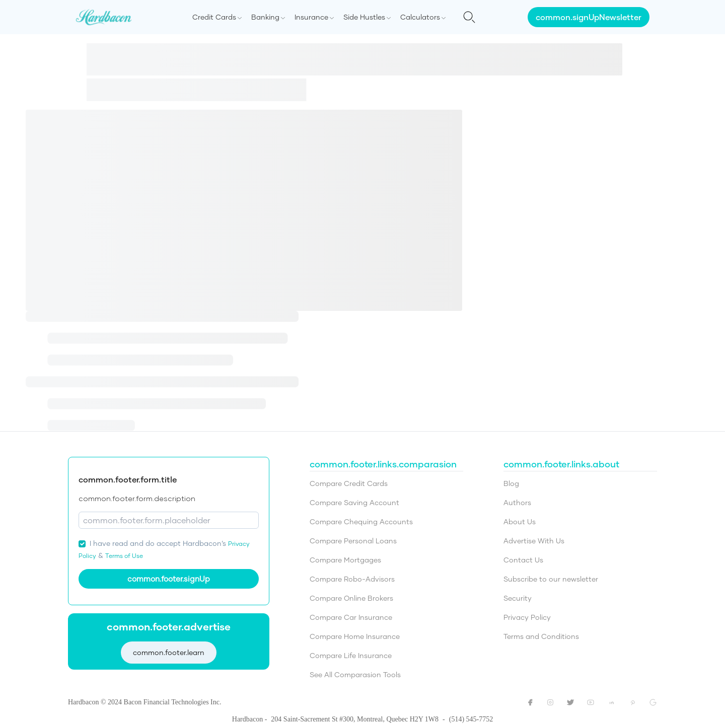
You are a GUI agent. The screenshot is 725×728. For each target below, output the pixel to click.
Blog (511, 483)
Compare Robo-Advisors (352, 579)
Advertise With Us (533, 540)
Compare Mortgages (345, 559)
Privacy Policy (527, 617)
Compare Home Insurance (355, 636)
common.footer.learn (168, 652)
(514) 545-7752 (471, 719)
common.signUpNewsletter (588, 17)
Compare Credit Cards (349, 483)
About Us (519, 521)
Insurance (311, 17)
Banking (265, 17)
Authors (517, 502)
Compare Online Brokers (351, 598)
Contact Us (523, 559)
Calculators (420, 17)
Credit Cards (214, 17)
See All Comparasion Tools (355, 674)
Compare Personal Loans (353, 540)
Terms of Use (124, 555)
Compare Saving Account (354, 502)
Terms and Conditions (541, 636)
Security (517, 598)
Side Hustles (364, 17)
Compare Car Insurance (351, 617)
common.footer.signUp (168, 578)
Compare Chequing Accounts (361, 521)
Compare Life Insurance (351, 655)
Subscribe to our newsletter (550, 579)
